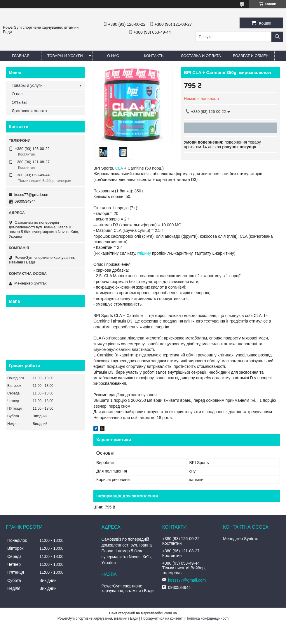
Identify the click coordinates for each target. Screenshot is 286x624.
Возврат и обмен (250, 56)
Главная (20, 56)
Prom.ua (170, 613)
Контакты (154, 56)
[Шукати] (277, 37)
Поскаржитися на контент (161, 618)
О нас (113, 56)
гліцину (144, 253)
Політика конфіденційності (207, 618)
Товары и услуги (65, 56)
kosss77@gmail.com (31, 194)
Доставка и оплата (201, 56)
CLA (119, 168)
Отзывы (19, 102)
